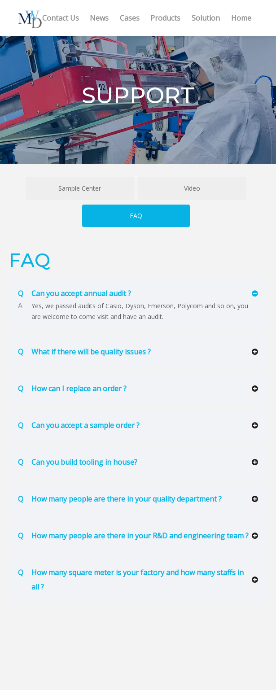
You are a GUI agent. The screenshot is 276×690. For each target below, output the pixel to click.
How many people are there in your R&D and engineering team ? (133, 535)
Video (192, 188)
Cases (130, 18)
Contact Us (60, 18)
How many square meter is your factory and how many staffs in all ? (131, 578)
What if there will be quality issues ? (84, 352)
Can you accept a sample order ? (79, 425)
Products (165, 18)
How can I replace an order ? (72, 388)
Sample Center (79, 188)
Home (241, 18)
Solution (206, 18)
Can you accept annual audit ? (74, 293)
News (99, 18)
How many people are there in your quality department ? (120, 499)
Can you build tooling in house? (77, 462)
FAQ (136, 215)
